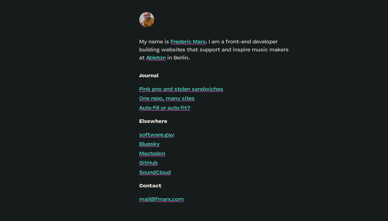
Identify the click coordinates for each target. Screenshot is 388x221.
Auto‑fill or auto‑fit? (164, 108)
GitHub (148, 163)
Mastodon (152, 154)
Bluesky (149, 144)
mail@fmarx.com (161, 199)
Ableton (156, 58)
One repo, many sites (167, 98)
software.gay (156, 135)
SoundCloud (155, 172)
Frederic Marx (188, 42)
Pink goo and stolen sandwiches (181, 89)
